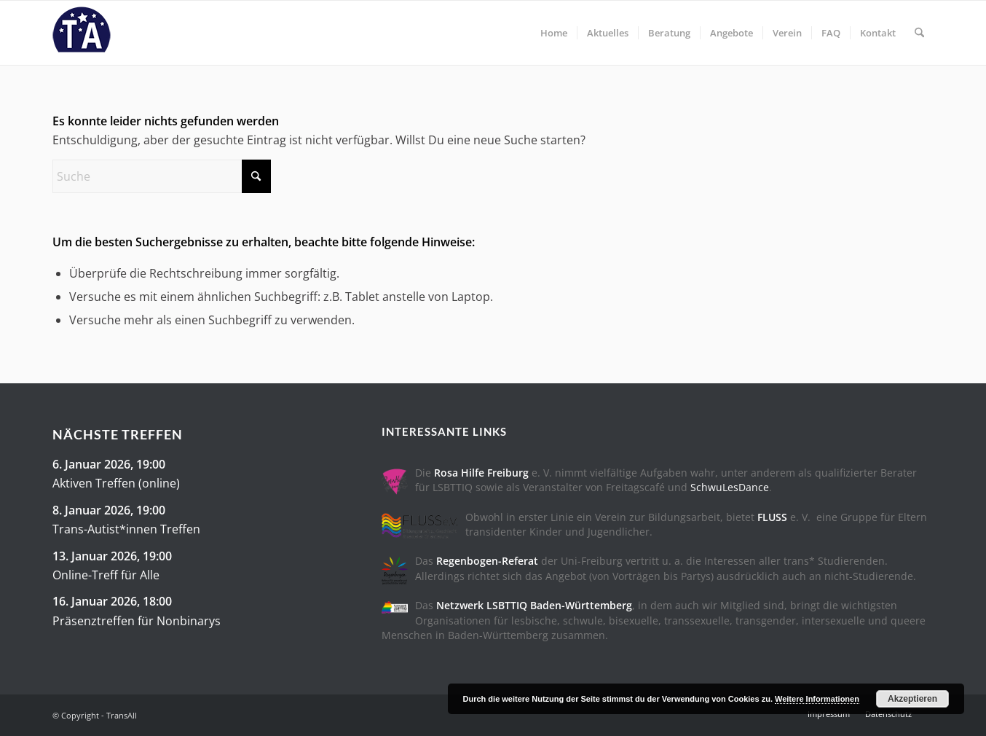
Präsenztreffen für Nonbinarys (136, 621)
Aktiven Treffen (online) (116, 483)
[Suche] (919, 33)
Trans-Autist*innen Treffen (126, 529)
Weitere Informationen (817, 698)
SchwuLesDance (729, 487)
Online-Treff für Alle (105, 575)
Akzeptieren (912, 699)
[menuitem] (554, 33)
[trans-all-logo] (81, 33)
